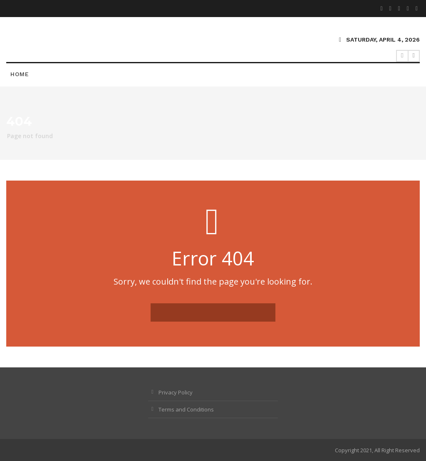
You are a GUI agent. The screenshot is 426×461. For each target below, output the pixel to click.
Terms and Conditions (186, 409)
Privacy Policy (176, 392)
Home (19, 74)
